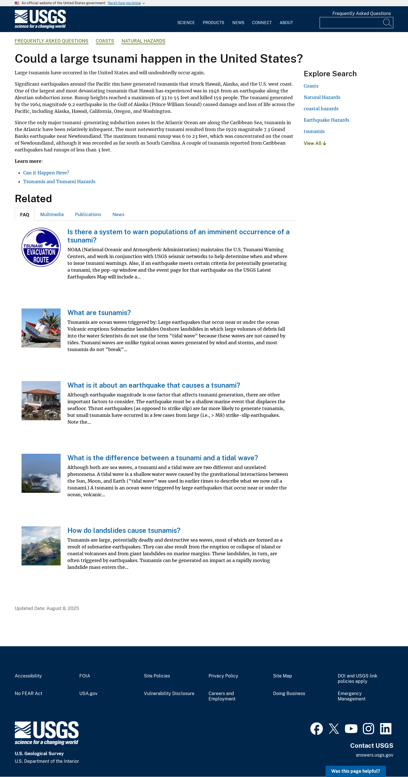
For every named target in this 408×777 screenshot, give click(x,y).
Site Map (282, 676)
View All (315, 143)
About (286, 22)
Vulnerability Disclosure (169, 693)
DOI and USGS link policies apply (357, 678)
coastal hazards (321, 108)
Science (186, 22)
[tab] (25, 214)
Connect (262, 22)
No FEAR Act (28, 693)
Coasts (105, 41)
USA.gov (88, 693)
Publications (88, 214)
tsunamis (314, 131)
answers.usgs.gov (374, 755)
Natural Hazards (143, 41)
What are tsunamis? (99, 312)
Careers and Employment (222, 696)
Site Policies (157, 676)
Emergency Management (352, 696)
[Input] (356, 22)
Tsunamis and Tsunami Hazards (59, 181)
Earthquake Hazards (326, 120)
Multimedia (52, 214)
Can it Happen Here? (46, 173)
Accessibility (28, 676)
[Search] (387, 22)
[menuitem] (186, 19)
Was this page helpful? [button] (355, 771)
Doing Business (289, 693)
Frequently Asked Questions (361, 13)
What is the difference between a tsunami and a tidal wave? (162, 458)
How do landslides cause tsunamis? (123, 530)
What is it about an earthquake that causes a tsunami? (153, 385)
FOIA (84, 676)
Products (213, 22)
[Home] (40, 27)
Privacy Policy (223, 676)
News (238, 22)
